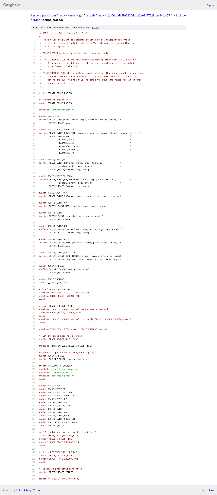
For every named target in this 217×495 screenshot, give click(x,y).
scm (53, 15)
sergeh (90, 15)
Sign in (210, 4)
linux (62, 15)
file (95, 27)
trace (36, 20)
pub (45, 15)
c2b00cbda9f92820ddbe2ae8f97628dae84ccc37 (138, 15)
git (81, 15)
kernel (35, 15)
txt (204, 490)
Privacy (27, 490)
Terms (36, 490)
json (211, 490)
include (181, 15)
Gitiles (19, 490)
